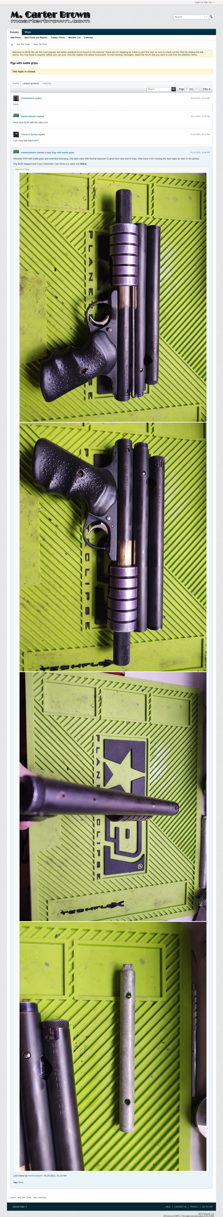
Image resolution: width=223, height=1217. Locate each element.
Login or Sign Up (204, 2)
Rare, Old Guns (40, 44)
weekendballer (29, 116)
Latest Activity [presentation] (31, 83)
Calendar (88, 37)
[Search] (190, 17)
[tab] (15, 83)
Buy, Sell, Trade (23, 44)
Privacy (194, 1207)
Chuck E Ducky (29, 134)
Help (168, 1207)
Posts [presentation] (15, 83)
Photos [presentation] (47, 83)
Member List (74, 37)
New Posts (15, 37)
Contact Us (180, 1207)
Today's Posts (58, 37)
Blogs (28, 32)
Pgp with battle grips (63, 152)
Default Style (20, 1207)
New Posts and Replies (36, 37)
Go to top (207, 1207)
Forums (14, 32)
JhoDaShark (27, 98)
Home (13, 1197)
